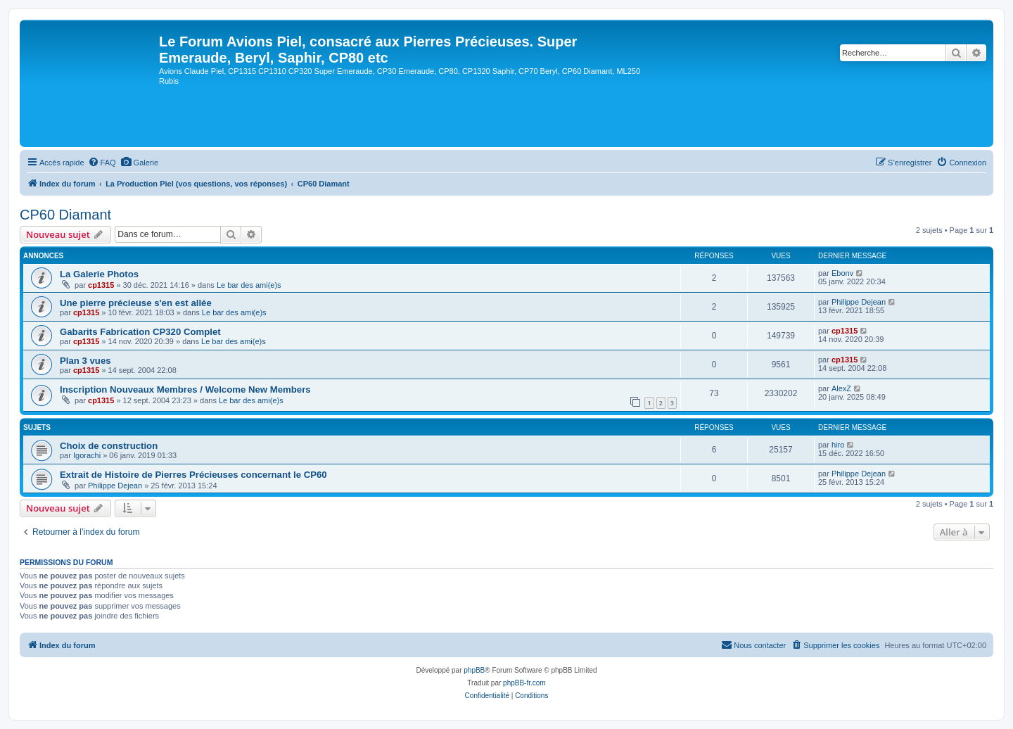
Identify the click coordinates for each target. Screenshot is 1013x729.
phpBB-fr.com (524, 683)
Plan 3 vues (85, 360)
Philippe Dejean (859, 302)
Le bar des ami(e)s (249, 285)
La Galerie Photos (99, 274)
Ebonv (842, 273)
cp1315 (101, 285)
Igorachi (87, 455)
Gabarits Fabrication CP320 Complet (140, 332)
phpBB (474, 670)
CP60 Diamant (65, 214)
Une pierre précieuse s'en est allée (136, 303)
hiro (838, 444)
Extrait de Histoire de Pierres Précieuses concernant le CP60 (193, 474)
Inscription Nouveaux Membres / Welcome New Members (185, 389)
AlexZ (841, 388)
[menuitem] (102, 162)
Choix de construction (109, 445)
